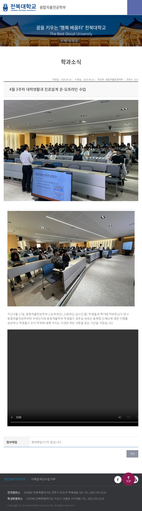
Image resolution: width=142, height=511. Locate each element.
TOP (128, 481)
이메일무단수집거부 (43, 479)
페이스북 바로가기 (118, 479)
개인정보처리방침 (15, 479)
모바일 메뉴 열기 (134, 7)
